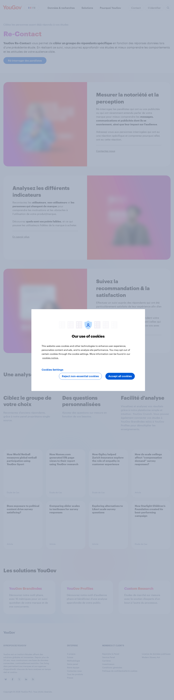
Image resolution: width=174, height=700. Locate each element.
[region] (88, 350)
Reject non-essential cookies (80, 376)
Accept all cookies (120, 376)
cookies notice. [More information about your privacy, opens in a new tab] (50, 357)
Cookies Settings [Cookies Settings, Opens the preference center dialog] (52, 369)
